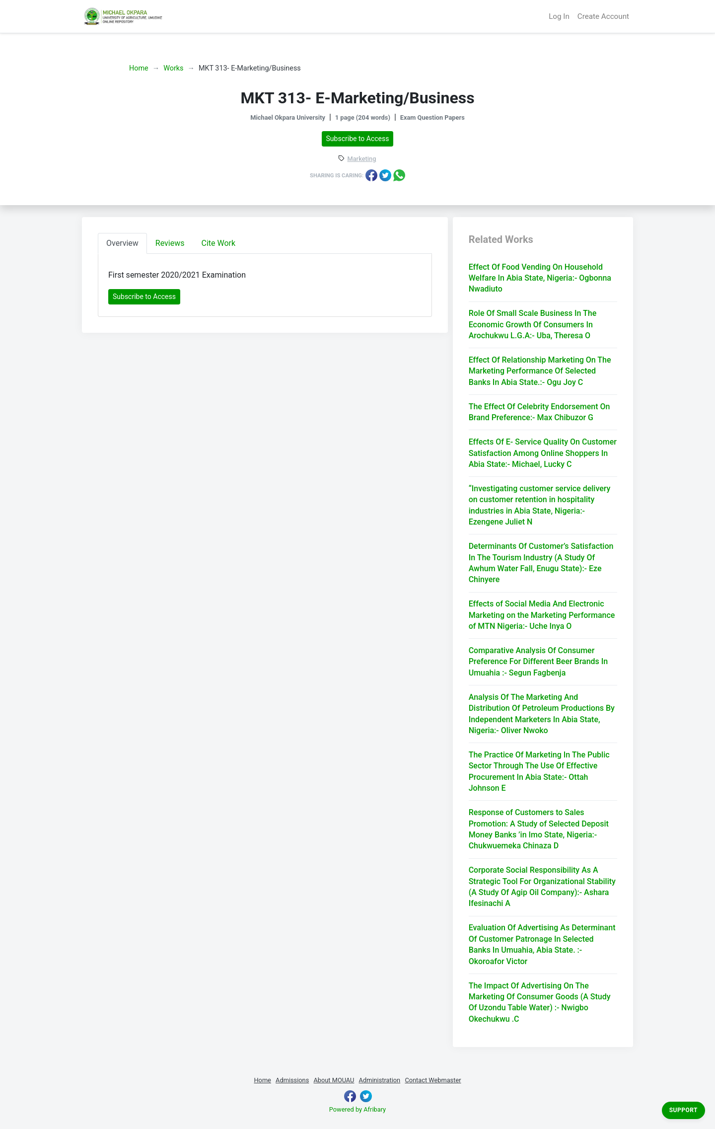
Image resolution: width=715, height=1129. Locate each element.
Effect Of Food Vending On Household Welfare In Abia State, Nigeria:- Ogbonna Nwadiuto (540, 278)
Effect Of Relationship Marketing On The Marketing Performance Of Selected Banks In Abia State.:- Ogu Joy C (540, 371)
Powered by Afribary (357, 1109)
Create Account (603, 16)
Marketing (362, 159)
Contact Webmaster (433, 1080)
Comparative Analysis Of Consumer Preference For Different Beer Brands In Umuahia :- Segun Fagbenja (538, 661)
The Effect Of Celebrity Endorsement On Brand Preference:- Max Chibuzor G (539, 412)
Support (683, 1110)
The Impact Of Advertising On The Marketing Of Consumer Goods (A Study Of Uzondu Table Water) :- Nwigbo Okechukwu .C (540, 1002)
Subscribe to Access (357, 139)
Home (138, 68)
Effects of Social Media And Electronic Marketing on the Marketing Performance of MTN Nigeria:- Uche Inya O (542, 615)
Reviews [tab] (170, 243)
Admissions (292, 1080)
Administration (380, 1080)
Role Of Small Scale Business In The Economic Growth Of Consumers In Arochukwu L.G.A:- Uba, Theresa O (533, 324)
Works (173, 68)
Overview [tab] (122, 243)
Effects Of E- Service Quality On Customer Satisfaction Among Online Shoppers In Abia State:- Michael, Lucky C (543, 453)
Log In (559, 16)
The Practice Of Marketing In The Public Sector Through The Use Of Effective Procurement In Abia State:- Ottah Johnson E (539, 771)
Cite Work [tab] (219, 243)
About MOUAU (333, 1080)
